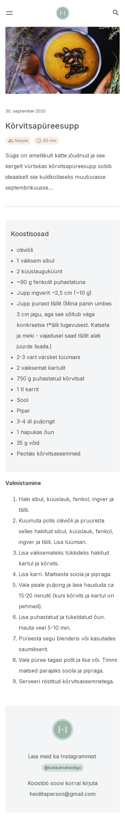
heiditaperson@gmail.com (63, 793)
